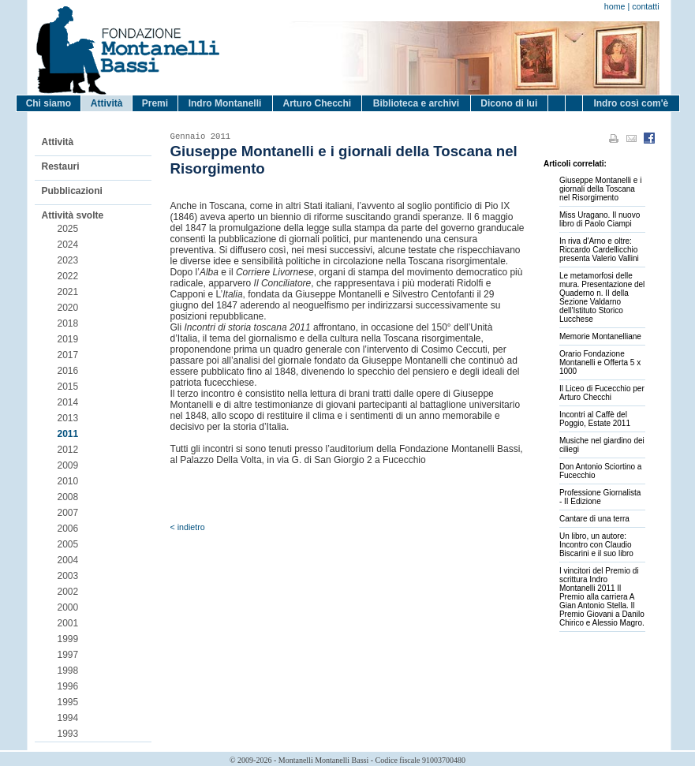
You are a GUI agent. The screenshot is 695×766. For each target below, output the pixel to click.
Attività (107, 103)
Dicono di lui (508, 103)
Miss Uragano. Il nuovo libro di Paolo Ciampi (599, 219)
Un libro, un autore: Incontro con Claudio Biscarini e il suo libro (596, 545)
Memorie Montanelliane (600, 336)
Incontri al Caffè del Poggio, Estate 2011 (594, 419)
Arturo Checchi (316, 103)
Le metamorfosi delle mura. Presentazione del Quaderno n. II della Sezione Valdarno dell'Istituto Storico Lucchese (602, 297)
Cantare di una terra (594, 518)
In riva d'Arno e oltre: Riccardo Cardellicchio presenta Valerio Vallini (599, 250)
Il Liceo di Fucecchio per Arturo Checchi (602, 393)
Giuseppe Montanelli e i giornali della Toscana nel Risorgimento (600, 189)
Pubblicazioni (72, 190)
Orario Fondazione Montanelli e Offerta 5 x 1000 (600, 362)
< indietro (187, 527)
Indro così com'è (630, 103)
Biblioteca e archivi (416, 103)
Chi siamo (48, 103)
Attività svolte (73, 215)
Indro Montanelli (225, 103)
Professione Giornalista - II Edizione (600, 497)
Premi (155, 103)
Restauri (61, 166)
